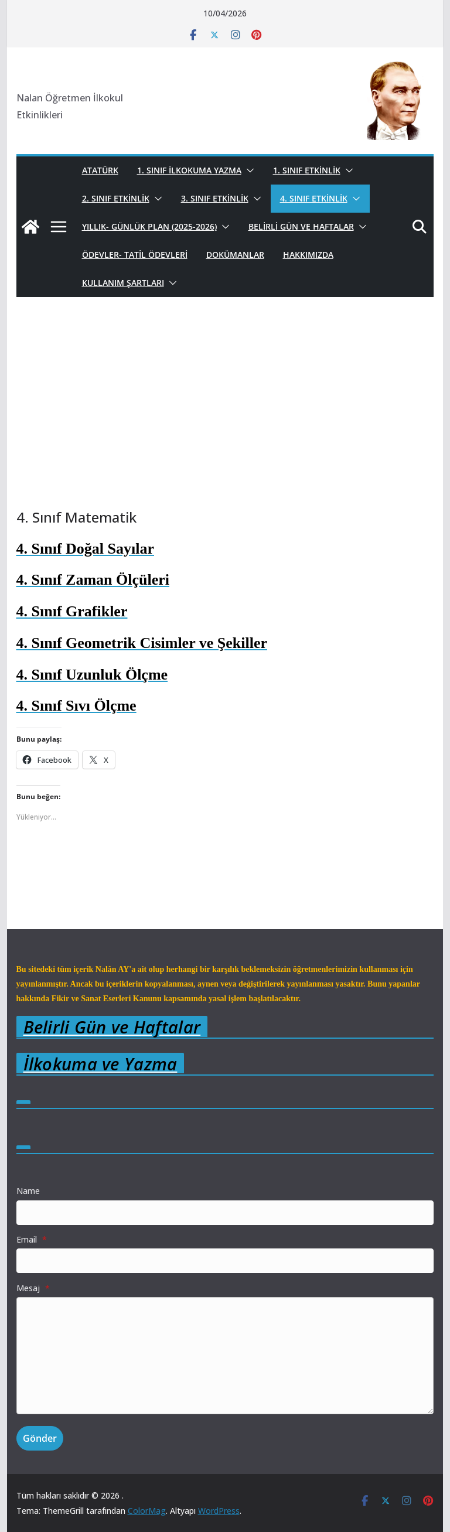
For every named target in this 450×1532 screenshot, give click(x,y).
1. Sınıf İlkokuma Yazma (189, 170)
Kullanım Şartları (123, 282)
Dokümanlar (235, 254)
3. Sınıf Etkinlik (214, 198)
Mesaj (33, 1288)
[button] (247, 170)
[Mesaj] (225, 1355)
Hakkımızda (308, 254)
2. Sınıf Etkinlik (115, 198)
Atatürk (100, 170)
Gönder (40, 1438)
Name (28, 1190)
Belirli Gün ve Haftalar (301, 226)
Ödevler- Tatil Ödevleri (135, 254)
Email (31, 1239)
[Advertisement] (225, 420)
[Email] (225, 1260)
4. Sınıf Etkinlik (313, 198)
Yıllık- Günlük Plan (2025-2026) (149, 226)
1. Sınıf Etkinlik (306, 170)
